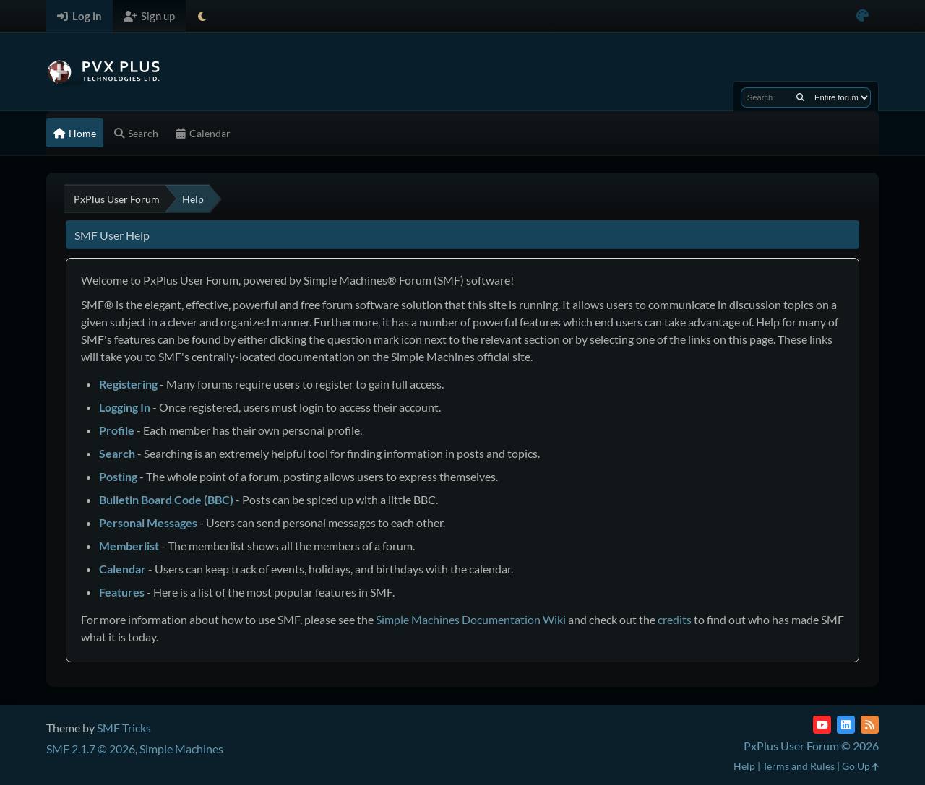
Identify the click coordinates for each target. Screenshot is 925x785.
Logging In (124, 407)
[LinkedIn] (846, 725)
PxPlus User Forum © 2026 (811, 746)
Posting (118, 476)
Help (744, 766)
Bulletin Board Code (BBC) (166, 499)
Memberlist (129, 545)
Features (122, 592)
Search (117, 453)
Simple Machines (181, 748)
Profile (116, 430)
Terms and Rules (798, 766)
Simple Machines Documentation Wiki (471, 619)
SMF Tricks (124, 727)
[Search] (800, 97)
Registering (128, 384)
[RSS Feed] (870, 725)
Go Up (860, 766)
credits (675, 619)
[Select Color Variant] (862, 16)
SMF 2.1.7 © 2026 (90, 748)
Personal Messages (148, 522)
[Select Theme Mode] (202, 16)
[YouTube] (822, 725)
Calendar (122, 569)
